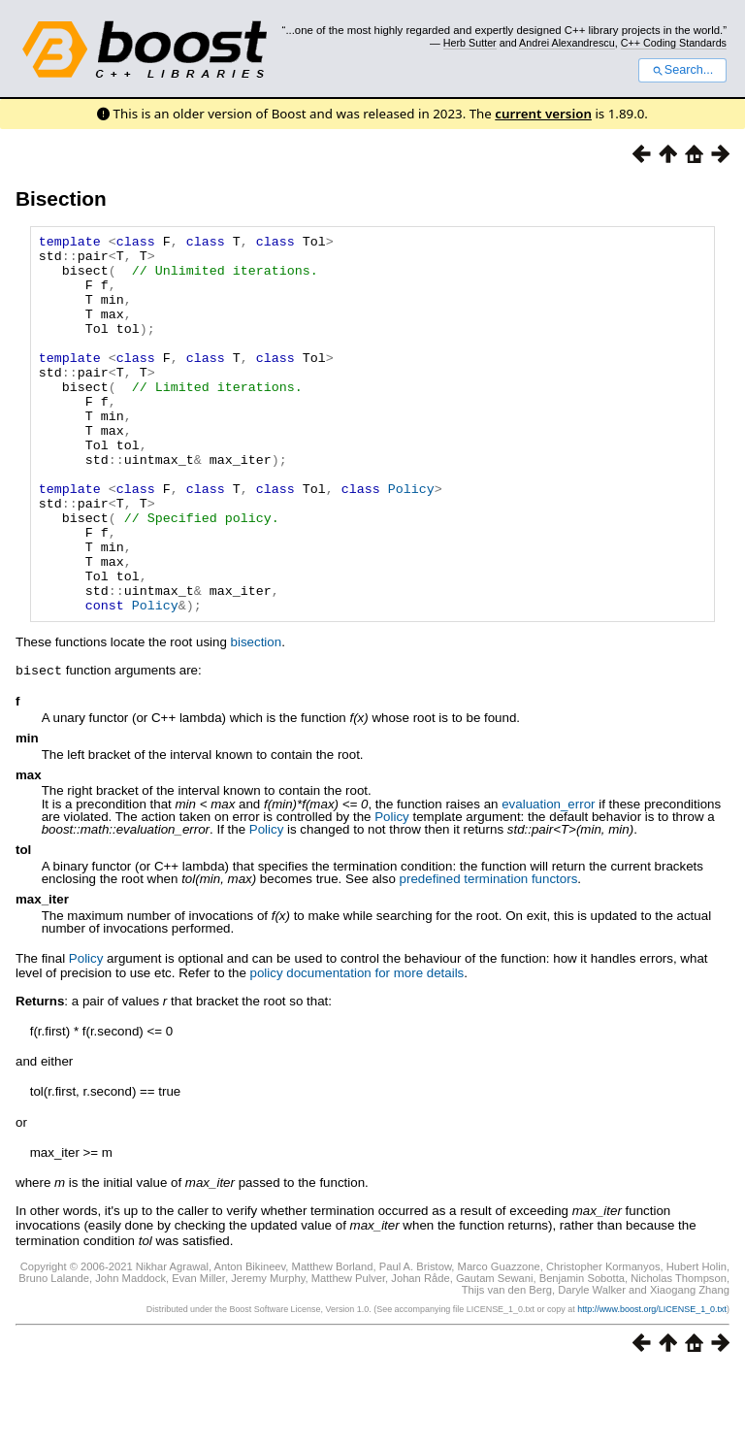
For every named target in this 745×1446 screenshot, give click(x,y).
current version (543, 113)
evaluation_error (548, 878)
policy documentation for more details (357, 1047)
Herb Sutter (470, 43)
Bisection (61, 198)
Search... (682, 70)
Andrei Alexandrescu (567, 43)
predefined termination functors (489, 953)
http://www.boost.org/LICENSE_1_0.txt (652, 1384)
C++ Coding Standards (674, 43)
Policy (411, 540)
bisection (256, 717)
